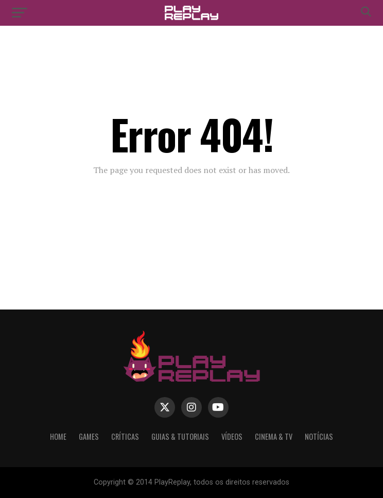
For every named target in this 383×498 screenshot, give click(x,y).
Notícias (319, 436)
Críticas (125, 436)
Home (58, 436)
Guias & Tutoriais (180, 436)
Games (89, 436)
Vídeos (231, 436)
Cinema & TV (273, 436)
